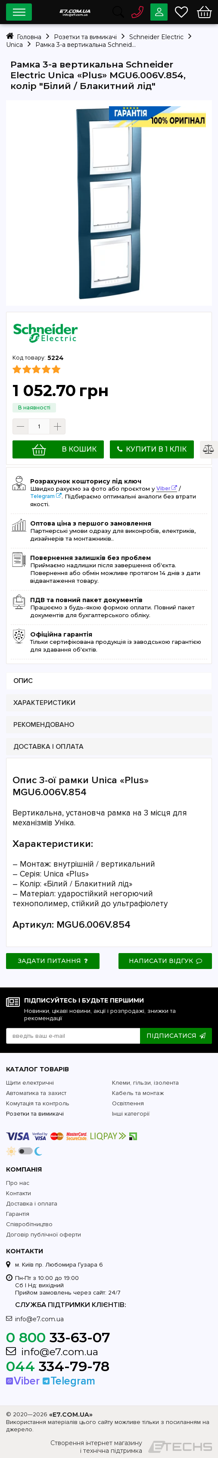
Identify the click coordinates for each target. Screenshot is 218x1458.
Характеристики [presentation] (44, 703)
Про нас (17, 1183)
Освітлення (128, 1103)
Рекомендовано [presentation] (43, 725)
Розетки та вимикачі (35, 1113)
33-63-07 (58, 1337)
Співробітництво (29, 1224)
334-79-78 (57, 1366)
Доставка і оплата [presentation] (48, 747)
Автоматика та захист (36, 1093)
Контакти (18, 1193)
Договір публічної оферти (43, 1234)
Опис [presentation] (23, 681)
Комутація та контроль (37, 1103)
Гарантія (17, 1214)
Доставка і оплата (31, 1203)
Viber (163, 488)
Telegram (42, 496)
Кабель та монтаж (138, 1093)
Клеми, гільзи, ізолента (145, 1082)
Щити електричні (30, 1082)
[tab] (109, 680)
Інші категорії (130, 1113)
